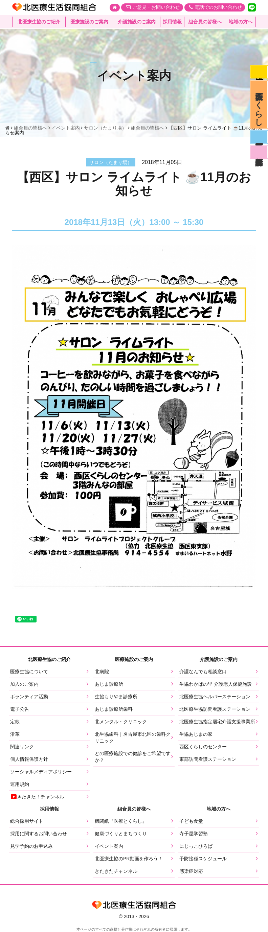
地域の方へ (240, 22)
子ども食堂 (191, 821)
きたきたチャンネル (116, 871)
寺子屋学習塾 (193, 833)
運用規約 (19, 784)
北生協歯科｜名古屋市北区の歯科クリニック (133, 737)
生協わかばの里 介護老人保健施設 (215, 684)
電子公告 (19, 709)
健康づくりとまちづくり (121, 833)
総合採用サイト (26, 821)
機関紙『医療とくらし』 (121, 821)
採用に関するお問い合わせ (38, 833)
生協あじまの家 (196, 734)
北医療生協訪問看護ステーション (214, 709)
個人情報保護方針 (29, 759)
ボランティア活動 (29, 696)
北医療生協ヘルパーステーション (214, 696)
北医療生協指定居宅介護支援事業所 (217, 721)
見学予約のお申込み (31, 846)
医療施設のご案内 (89, 22)
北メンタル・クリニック (121, 721)
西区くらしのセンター (203, 746)
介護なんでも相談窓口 (203, 671)
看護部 (258, 157)
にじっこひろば (196, 846)
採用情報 (172, 22)
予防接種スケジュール (203, 858)
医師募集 (258, 141)
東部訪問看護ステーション (207, 759)
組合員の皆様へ (205, 22)
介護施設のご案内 (137, 22)
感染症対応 (258, 72)
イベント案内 (109, 846)
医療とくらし (258, 106)
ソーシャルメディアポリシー (41, 771)
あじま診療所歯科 (114, 709)
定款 (15, 721)
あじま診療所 (109, 684)
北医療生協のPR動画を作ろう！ (129, 858)
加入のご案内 (24, 684)
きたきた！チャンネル (37, 796)
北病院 (102, 671)
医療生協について (29, 671)
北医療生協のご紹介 (39, 22)
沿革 (15, 734)
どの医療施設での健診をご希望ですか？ (133, 757)
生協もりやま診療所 (116, 696)
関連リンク (22, 746)
